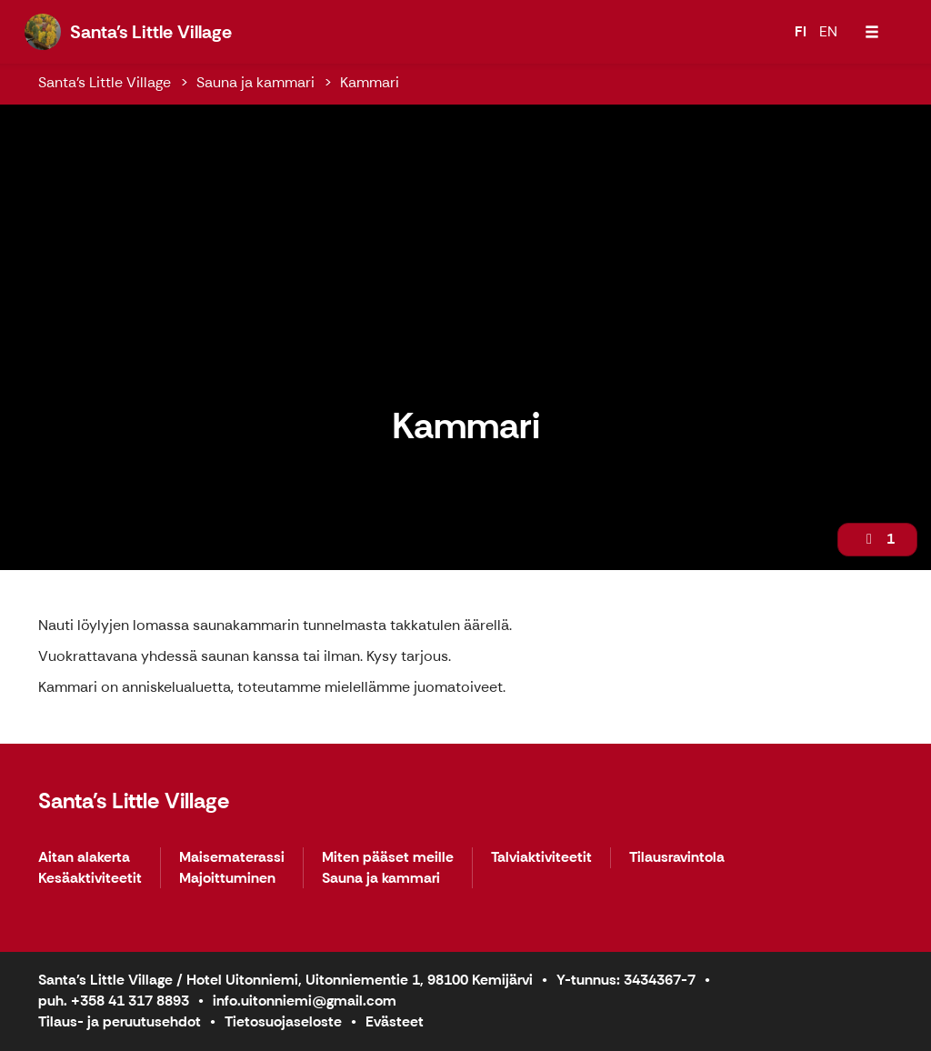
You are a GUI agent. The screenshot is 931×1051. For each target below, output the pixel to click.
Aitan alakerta (84, 857)
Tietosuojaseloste (283, 1021)
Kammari (369, 82)
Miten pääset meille (388, 857)
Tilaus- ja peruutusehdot (119, 1021)
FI (800, 31)
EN (828, 31)
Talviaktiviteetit (541, 857)
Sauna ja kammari (255, 82)
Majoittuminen (227, 878)
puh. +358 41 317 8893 (113, 1000)
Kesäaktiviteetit (90, 878)
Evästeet (394, 1021)
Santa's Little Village (104, 82)
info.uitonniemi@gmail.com (304, 1000)
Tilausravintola (677, 857)
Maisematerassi (232, 857)
